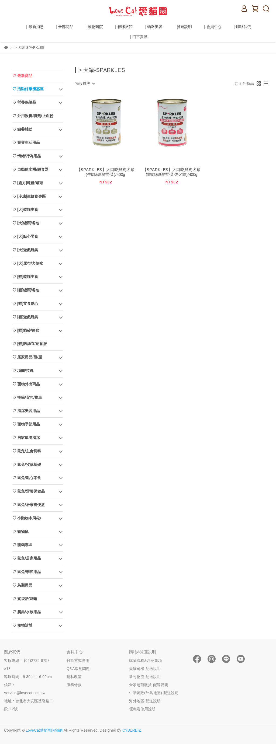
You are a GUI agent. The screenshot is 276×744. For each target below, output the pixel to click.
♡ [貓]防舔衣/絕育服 (29, 343)
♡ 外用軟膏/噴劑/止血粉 (32, 116)
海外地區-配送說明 (145, 701)
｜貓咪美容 (152, 27)
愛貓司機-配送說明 (145, 668)
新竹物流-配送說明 (145, 677)
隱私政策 (74, 677)
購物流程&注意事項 (145, 660)
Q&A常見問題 (78, 668)
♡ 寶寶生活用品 (26, 142)
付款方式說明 (78, 660)
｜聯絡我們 (241, 27)
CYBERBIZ (131, 730)
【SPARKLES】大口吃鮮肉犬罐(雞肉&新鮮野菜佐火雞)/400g (172, 172)
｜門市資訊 (138, 36)
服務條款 (74, 685)
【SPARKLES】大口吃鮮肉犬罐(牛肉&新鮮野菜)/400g (105, 172)
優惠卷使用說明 (142, 709)
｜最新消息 (34, 27)
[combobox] (85, 83)
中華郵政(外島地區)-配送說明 (153, 693)
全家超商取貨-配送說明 (148, 685)
